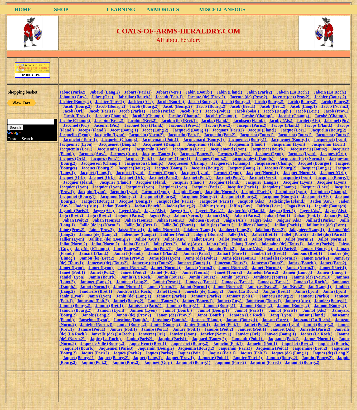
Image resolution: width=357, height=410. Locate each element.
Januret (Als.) (284, 329)
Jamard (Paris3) (282, 248)
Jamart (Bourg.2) (317, 248)
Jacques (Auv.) (93, 154)
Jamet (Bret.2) (334, 263)
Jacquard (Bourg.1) (191, 130)
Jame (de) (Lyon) (165, 258)
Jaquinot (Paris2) (231, 362)
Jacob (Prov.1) (337, 111)
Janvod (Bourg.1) (280, 334)
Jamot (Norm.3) (228, 286)
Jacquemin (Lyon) (289, 144)
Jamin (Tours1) (171, 277)
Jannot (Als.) (315, 310)
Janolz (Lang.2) (97, 315)
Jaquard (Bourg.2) (209, 338)
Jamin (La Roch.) (137, 277)
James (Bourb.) (302, 263)
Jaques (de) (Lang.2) (330, 353)
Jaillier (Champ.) (254, 225)
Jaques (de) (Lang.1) (290, 353)
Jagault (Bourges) (331, 206)
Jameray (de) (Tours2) (108, 263)
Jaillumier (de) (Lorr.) (327, 225)
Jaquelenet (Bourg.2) (190, 343)
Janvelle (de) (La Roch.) (113, 334)
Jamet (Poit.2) (103, 272)
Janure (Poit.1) (92, 329)
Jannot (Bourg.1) (214, 310)
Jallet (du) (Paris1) (330, 234)
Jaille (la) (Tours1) (179, 225)
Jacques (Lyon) (269, 154)
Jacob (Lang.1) (304, 106)
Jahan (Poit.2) (337, 215)
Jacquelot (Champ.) (120, 139)
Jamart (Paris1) (198, 253)
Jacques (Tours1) (175, 158)
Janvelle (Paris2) (315, 329)
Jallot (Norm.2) (233, 239)
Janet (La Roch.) (243, 291)
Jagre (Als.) (311, 210)
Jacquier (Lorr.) (316, 187)
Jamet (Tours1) (196, 272)
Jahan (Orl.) (219, 215)
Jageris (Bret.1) (209, 210)
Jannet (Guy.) (230, 301)
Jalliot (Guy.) (147, 239)
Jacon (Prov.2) (219, 125)
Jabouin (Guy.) (73, 97)
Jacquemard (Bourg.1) (204, 139)
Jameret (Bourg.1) (194, 263)
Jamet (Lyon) (72, 267)
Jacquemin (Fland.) (205, 144)
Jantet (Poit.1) (197, 324)
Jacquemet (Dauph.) (118, 144)
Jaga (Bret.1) (299, 206)
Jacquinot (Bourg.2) (118, 196)
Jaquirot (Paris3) (266, 362)
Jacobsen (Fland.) (249, 120)
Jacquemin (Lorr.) (329, 144)
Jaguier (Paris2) (130, 215)
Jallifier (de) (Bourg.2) (110, 239)
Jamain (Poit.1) (158, 248)
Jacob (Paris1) (102, 111)
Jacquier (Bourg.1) (333, 177)
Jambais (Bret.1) (307, 253)
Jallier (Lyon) (72, 239)
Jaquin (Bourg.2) (282, 357)
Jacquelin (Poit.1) (184, 135)
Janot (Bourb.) (211, 315)
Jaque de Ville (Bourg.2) (102, 343)
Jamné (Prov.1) (167, 282)
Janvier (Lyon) (183, 334)
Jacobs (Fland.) (215, 120)
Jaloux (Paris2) (321, 244)
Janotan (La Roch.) (247, 315)
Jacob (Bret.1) (243, 106)
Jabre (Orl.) (102, 97)
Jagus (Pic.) (160, 215)
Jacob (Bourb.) (171, 101)
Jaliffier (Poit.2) (175, 234)
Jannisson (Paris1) (145, 305)
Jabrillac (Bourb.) (135, 97)
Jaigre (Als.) (235, 220)
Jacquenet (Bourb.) (269, 149)
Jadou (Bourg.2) (181, 206)
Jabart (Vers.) (169, 92)
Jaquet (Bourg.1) (78, 357)
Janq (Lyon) (282, 315)
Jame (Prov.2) (132, 258)
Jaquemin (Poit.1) (272, 348)
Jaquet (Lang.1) (148, 357)
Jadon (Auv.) (322, 201)
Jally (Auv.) (192, 244)
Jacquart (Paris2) (228, 130)
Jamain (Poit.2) (190, 248)
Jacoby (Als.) (281, 120)
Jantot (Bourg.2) (318, 324)
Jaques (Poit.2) (254, 353)
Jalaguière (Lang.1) (307, 229)
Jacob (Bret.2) (273, 106)
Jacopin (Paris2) (252, 125)
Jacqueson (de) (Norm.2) (302, 158)
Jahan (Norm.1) (189, 215)
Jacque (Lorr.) (294, 130)
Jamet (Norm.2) (133, 267)
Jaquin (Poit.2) (95, 362)
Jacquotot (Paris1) (217, 201)
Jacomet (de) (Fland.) (144, 125)
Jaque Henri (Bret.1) (148, 343)
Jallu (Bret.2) (165, 244)
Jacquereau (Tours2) (309, 149)
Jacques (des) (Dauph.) (253, 158)
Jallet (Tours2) (295, 234)
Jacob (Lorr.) (307, 111)
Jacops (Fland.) (286, 125)
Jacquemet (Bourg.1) (247, 139)
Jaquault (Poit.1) (247, 338)
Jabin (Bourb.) (199, 92)
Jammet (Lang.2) (96, 282)
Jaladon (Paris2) (270, 229)
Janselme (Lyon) (94, 320)
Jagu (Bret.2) (71, 215)
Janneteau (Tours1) (264, 301)
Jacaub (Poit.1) (169, 97)
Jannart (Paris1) (171, 296)
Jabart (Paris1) (138, 92)
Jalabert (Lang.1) (200, 229)
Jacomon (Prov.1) (184, 125)
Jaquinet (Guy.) (158, 362)
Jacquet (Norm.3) (299, 172)
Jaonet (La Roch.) (317, 334)
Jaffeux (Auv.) (213, 206)
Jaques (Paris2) (95, 353)
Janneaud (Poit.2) (93, 301)
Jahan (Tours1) (107, 220)
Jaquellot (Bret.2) (298, 343)
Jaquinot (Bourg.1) (193, 362)
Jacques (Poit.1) (106, 158)
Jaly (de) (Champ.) (92, 248)
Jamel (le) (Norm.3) (279, 258)
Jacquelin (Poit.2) (220, 135)
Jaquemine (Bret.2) (310, 348)
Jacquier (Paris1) (208, 187)
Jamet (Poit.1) (72, 272)
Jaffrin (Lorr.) (270, 206)
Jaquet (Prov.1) (180, 357)
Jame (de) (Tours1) (240, 258)
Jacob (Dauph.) (277, 111)
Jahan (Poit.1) (278, 215)
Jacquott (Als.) (252, 201)
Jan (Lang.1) (320, 286)
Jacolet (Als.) (309, 120)
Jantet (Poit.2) (257, 324)
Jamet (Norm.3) (200, 267)
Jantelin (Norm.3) (96, 324)
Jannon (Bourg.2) (256, 305)
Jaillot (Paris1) (288, 225)
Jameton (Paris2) (263, 272)
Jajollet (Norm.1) (164, 229)
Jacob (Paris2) (163, 111)
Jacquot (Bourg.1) (98, 201)
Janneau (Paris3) (314, 296)
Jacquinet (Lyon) (291, 191)
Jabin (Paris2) (260, 92)
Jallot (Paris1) (136, 244)
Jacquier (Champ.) (279, 187)
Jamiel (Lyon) (72, 277)
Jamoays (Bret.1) (201, 282)
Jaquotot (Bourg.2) (302, 362)
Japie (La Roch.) (106, 338)
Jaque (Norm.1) (319, 338)
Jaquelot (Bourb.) (334, 343)
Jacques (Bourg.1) (159, 154)
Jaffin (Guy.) (241, 206)
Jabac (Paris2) (72, 92)
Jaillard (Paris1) (321, 220)
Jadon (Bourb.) (116, 206)
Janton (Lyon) (287, 324)
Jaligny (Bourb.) (209, 234)
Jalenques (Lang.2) (139, 234)
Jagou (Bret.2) (282, 210)
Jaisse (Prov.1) (131, 229)
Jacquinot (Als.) (317, 196)
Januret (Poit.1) (252, 329)
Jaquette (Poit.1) (213, 357)
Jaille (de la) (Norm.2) (100, 225)
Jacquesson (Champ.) (101, 163)
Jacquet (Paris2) (164, 177)
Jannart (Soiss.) (241, 296)
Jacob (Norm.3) (335, 106)
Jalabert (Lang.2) (235, 229)
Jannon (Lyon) (111, 310)
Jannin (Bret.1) (109, 305)
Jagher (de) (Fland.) (247, 210)
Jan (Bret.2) (293, 286)
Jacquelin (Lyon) (75, 135)
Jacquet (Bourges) (315, 163)
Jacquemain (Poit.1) (160, 139)
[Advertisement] (204, 70)
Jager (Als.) (104, 210)
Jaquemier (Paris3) (116, 348)
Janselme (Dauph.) (131, 320)
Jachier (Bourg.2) (330, 97)
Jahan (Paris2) (247, 215)
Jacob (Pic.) (191, 111)
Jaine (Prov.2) (72, 229)
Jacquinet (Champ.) (328, 191)
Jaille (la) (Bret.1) (141, 225)
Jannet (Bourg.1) (198, 301)
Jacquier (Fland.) (79, 182)
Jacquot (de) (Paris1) (176, 201)
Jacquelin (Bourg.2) (329, 130)
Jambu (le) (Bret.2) (98, 258)
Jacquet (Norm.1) (262, 172)
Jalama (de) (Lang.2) (98, 234)
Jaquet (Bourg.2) (113, 357)
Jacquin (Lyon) (92, 191)
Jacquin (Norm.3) (221, 191)
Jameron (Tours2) (231, 263)
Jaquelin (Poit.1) (228, 343)
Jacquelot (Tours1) (257, 135)
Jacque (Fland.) (262, 130)
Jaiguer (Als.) (289, 220)
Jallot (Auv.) (176, 239)
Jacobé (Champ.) (111, 116)
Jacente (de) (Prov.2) (206, 97)
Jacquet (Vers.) (263, 177)
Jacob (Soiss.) (247, 111)
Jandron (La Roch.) (135, 291)
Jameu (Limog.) (298, 272)
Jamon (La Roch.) (311, 282)
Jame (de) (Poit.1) (201, 258)
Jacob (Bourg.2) (203, 101)
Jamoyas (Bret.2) (263, 286)
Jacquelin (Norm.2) (147, 135)
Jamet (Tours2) (228, 272)
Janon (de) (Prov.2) (134, 315)
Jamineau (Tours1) (270, 277)
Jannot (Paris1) (249, 310)
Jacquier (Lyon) (298, 182)
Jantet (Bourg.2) (132, 324)
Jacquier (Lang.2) (262, 182)
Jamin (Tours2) (203, 277)
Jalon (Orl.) (217, 244)
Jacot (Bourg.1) (124, 130)
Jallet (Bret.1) (265, 234)
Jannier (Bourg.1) (331, 301)
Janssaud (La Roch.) (312, 320)
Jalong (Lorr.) (244, 244)
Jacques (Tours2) (211, 158)
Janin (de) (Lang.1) (134, 296)
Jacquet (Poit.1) (198, 177)
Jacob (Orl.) (74, 111)
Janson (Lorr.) (275, 320)
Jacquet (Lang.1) (316, 168)
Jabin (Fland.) (229, 92)
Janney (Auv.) (298, 301)
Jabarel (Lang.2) (105, 92)
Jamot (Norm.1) (95, 286)
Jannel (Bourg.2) (128, 301)
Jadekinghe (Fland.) (288, 201)
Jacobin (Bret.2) (109, 120)
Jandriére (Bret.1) (96, 291)
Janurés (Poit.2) (219, 329)
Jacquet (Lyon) (130, 172)
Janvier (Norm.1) (216, 334)
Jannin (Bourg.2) (75, 305)
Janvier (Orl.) (248, 334)
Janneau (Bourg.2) (277, 296)
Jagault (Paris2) (74, 210)
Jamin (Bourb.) (103, 277)
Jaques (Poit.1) (192, 353)
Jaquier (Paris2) (248, 357)
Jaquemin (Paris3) (236, 348)
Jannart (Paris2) (206, 296)
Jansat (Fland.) (312, 315)
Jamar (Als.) (251, 248)
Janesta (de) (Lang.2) (204, 291)
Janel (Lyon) (169, 291)
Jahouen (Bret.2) (204, 220)
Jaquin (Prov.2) (126, 362)
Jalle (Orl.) (238, 234)
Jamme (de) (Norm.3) (312, 277)
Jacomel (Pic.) (337, 120)
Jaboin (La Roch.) (293, 92)
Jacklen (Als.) (141, 101)
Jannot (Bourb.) (178, 310)
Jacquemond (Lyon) (228, 149)
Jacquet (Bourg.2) (98, 168)
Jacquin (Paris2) (256, 191)
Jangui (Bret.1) (277, 291)
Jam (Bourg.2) (127, 248)
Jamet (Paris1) (333, 267)
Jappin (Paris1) (172, 338)
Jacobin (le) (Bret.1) (179, 120)
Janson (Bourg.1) (242, 320)
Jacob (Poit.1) (218, 111)
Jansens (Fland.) (206, 320)
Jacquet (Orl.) (333, 172)
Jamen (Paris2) (316, 258)
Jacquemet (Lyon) (330, 139)
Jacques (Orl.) (333, 154)
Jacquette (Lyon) (296, 177)
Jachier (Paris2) (110, 101)
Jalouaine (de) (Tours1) (282, 244)
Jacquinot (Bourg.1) (78, 196)
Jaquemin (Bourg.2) (156, 348)
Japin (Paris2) (140, 338)
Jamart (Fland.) (94, 253)
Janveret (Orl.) (152, 334)
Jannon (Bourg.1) (183, 305)
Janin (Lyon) (307, 291)
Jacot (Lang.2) (156, 130)
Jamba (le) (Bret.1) (270, 253)
